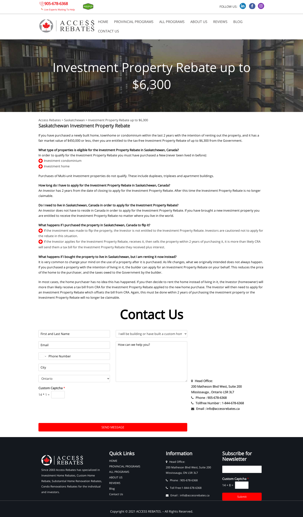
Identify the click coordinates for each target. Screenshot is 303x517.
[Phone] (74, 356)
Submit (242, 496)
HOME (103, 21)
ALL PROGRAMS (172, 21)
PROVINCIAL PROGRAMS (133, 21)
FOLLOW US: (228, 6)
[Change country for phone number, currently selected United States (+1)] (42, 356)
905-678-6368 (56, 3)
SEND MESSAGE (112, 427)
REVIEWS (220, 21)
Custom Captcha (51, 388)
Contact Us (108, 31)
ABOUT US (198, 21)
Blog (238, 21)
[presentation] (67, 416)
